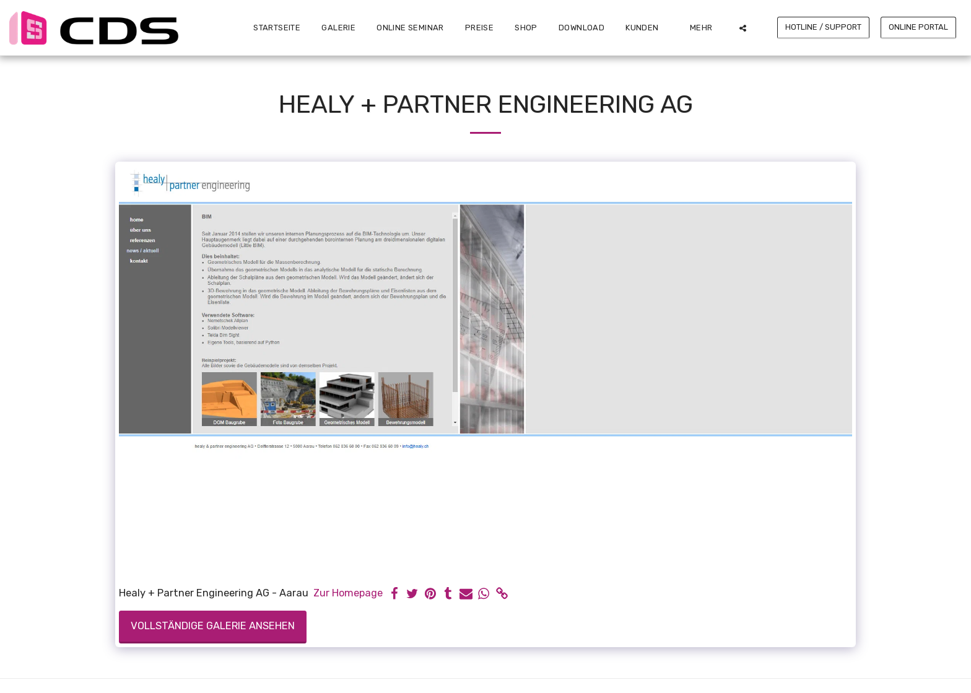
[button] (647, 28)
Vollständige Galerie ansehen (213, 626)
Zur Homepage (348, 593)
